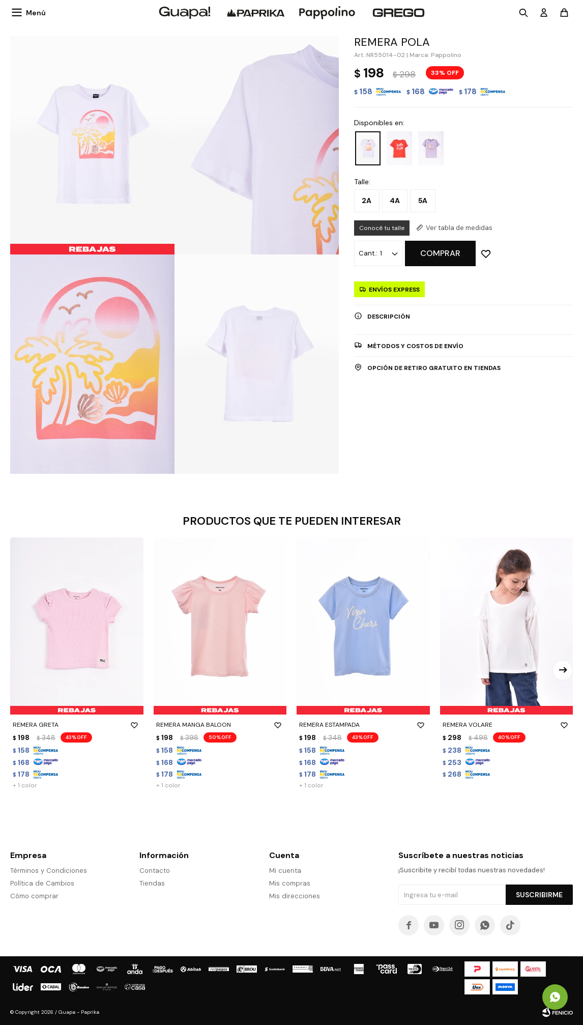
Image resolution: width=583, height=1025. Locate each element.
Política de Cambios (42, 883)
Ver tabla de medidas (459, 227)
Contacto (154, 870)
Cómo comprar (34, 896)
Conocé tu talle (381, 228)
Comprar (440, 253)
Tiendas (152, 883)
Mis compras (289, 883)
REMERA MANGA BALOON (220, 725)
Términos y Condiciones (48, 870)
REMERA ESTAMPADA (363, 725)
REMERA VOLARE (507, 725)
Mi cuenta (285, 870)
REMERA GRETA (77, 725)
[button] (562, 670)
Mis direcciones (294, 896)
